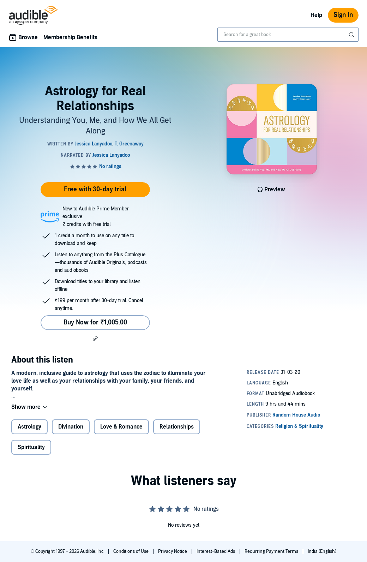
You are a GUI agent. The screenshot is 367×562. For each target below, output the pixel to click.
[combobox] (288, 35)
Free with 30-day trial (95, 189)
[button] (95, 338)
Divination (70, 426)
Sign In (343, 15)
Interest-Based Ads (216, 551)
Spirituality (31, 447)
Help (316, 15)
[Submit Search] (352, 35)
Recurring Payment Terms (272, 551)
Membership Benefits (70, 37)
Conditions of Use (131, 551)
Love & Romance (121, 426)
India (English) (322, 551)
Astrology (29, 426)
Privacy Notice (173, 551)
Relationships (177, 426)
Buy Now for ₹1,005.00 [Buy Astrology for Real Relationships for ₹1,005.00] (95, 322)
